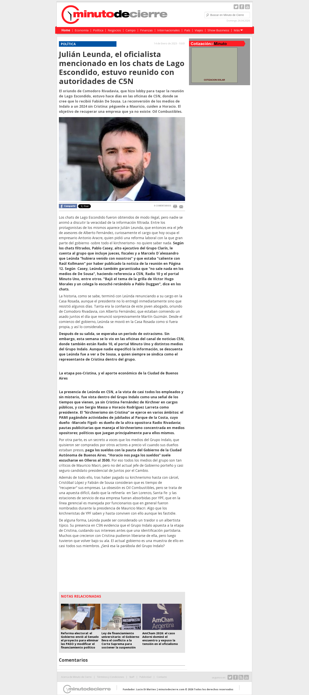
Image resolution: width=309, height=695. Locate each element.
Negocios (114, 30)
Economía (81, 30)
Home (65, 30)
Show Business (218, 30)
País (187, 30)
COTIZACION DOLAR (214, 80)
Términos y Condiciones (110, 677)
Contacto (162, 677)
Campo (131, 30)
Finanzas (146, 30)
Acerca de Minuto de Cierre (76, 677)
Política (98, 30)
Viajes (199, 30)
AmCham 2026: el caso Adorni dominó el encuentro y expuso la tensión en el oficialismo (160, 638)
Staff (131, 677)
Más (237, 30)
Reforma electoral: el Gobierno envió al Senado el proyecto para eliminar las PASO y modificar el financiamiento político (80, 640)
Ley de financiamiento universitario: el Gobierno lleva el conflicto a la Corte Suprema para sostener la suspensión (120, 640)
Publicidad (145, 677)
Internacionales (168, 30)
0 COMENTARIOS (162, 205)
